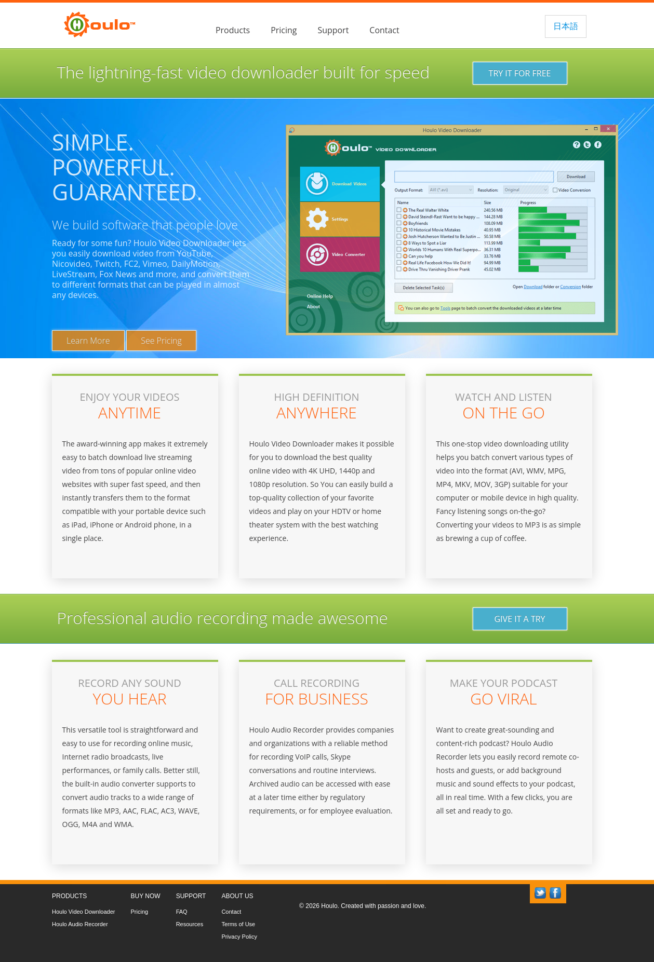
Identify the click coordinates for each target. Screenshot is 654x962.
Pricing (284, 30)
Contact (384, 30)
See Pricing (161, 340)
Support (333, 30)
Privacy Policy (239, 936)
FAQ (182, 912)
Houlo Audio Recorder (80, 924)
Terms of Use (238, 924)
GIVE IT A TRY (519, 619)
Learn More (88, 340)
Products (233, 30)
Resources (190, 924)
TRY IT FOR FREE (520, 73)
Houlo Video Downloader (83, 912)
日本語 (565, 26)
